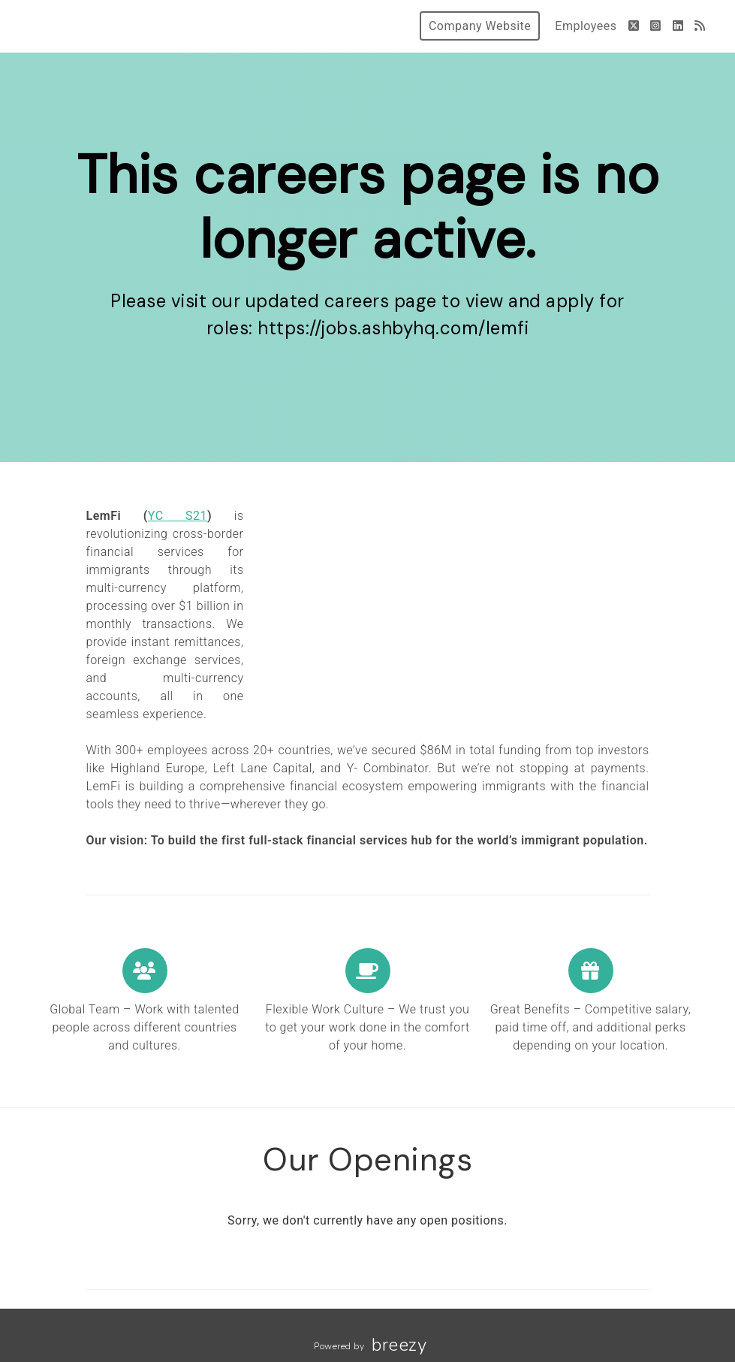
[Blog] (700, 26)
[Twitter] (634, 26)
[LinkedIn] (678, 26)
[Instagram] (655, 26)
